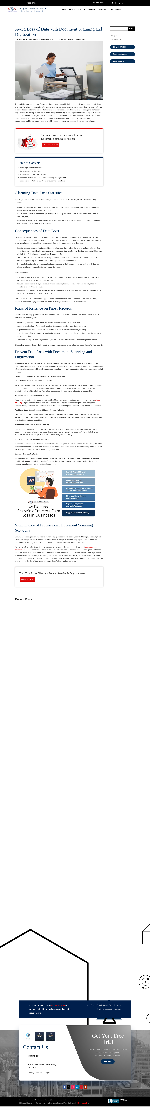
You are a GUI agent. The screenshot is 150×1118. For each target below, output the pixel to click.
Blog (111, 9)
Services (80, 9)
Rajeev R (19, 39)
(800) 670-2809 (33, 3)
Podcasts (119, 61)
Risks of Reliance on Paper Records (33, 174)
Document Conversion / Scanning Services (73, 39)
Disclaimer (54, 1100)
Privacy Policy (63, 1100)
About (71, 9)
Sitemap (47, 1100)
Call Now (108, 1062)
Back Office (91, 9)
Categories (114, 36)
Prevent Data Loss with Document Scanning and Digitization (43, 178)
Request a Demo (98, 2)
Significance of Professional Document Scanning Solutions (42, 181)
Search (131, 28)
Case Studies (120, 47)
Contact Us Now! (27, 579)
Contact (118, 9)
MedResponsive (83, 1103)
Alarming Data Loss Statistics (31, 168)
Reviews (41, 1100)
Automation (102, 9)
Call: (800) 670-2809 (50, 145)
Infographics (121, 54)
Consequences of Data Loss (30, 171)
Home (64, 9)
